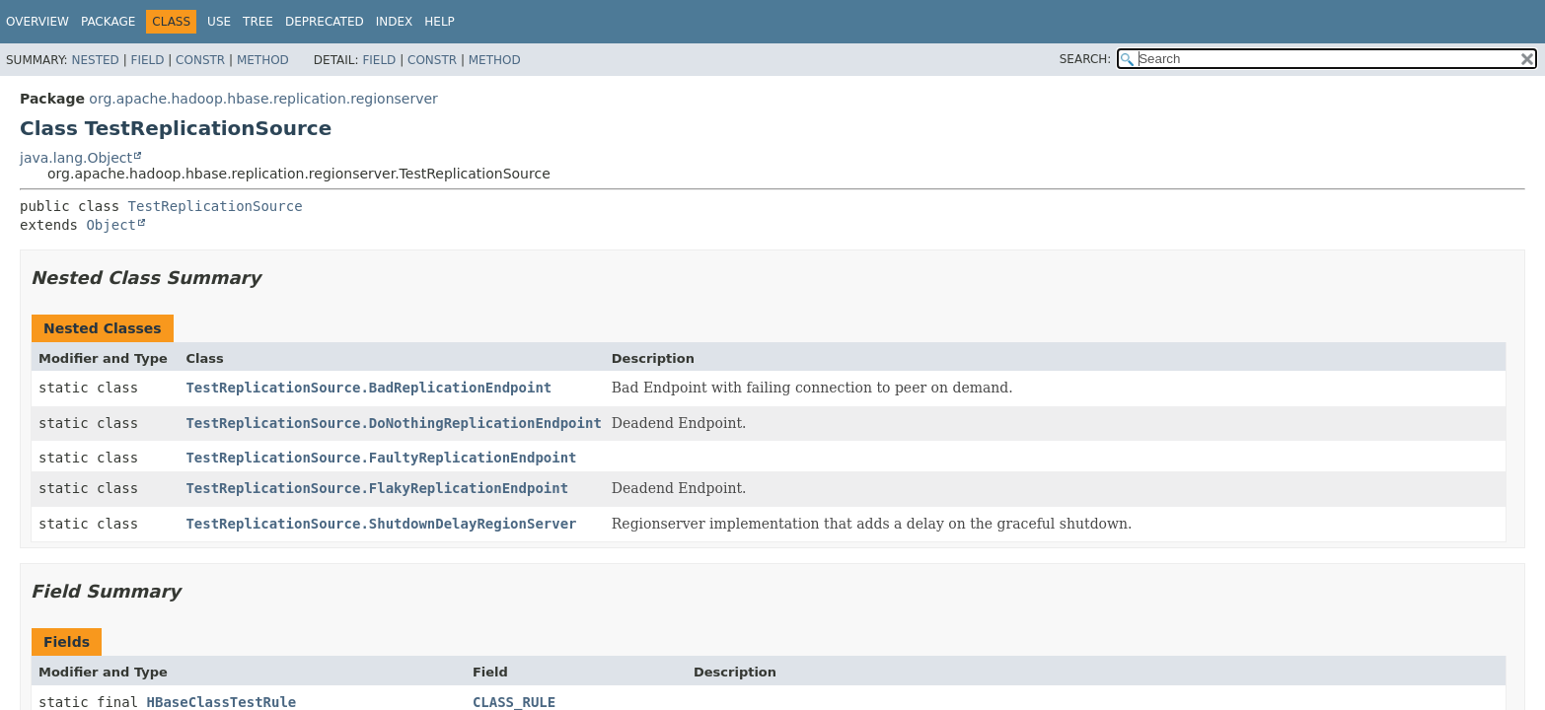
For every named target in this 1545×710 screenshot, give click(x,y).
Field (147, 60)
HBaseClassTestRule (222, 702)
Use (219, 22)
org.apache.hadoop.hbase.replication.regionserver (263, 98)
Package (108, 22)
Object (111, 225)
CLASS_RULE (514, 702)
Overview (37, 22)
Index (394, 22)
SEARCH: (1086, 59)
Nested (94, 60)
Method (263, 60)
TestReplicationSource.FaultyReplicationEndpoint (380, 457)
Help (439, 22)
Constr (200, 60)
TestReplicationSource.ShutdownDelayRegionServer (380, 524)
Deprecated (324, 22)
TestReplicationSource (215, 206)
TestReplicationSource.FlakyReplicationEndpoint (376, 488)
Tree (258, 22)
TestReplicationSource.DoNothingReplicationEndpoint (393, 423)
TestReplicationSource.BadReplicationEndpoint (368, 387)
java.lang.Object (76, 158)
